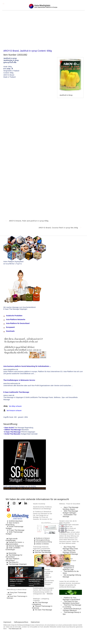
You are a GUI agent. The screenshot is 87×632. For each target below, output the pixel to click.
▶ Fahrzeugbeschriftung (42, 540)
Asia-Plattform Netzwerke (15, 319)
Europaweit (10, 327)
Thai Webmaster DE (15, 628)
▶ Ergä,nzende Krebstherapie (11, 539)
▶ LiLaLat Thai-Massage (41, 550)
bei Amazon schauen (14, 410)
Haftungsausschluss (21, 622)
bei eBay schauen (15, 406)
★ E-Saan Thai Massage (15, 530)
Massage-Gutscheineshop (68, 565)
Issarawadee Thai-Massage (70, 515)
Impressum (7, 622)
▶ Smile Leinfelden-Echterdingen (13, 548)
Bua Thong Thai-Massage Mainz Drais (70, 548)
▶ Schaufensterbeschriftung (43, 542)
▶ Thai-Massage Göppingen (17, 564)
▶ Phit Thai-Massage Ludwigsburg (40, 603)
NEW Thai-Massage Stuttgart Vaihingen (70, 512)
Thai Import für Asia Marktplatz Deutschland (71, 602)
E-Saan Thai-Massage (12, 432)
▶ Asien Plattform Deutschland (12, 559)
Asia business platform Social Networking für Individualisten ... (27, 366)
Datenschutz (35, 622)
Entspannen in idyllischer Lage (68, 568)
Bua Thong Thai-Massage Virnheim (69, 551)
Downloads (10, 331)
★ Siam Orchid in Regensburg (12, 524)
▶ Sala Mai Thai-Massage (42, 552)
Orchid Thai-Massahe (12, 434)
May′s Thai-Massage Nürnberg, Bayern (70, 508)
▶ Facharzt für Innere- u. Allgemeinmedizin (15, 543)
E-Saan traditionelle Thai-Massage (16, 392)
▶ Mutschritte (11, 553)
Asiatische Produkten (14, 316)
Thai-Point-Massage (71, 554)
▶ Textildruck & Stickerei (42, 538)
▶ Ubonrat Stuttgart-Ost (15, 546)
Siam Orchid (9, 428)
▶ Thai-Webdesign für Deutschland (14, 556)
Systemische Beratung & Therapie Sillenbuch (72, 609)
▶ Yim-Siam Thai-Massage (42, 610)
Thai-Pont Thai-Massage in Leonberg (72, 606)
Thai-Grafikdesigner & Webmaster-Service (19, 380)
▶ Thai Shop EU (12, 562)
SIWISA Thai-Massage (12, 430)
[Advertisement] (43, 30)
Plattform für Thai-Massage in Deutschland (71, 598)
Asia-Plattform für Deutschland (17, 323)
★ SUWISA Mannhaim (15, 521)
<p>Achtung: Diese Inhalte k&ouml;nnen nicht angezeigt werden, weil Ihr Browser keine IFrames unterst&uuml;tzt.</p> (43, 158)
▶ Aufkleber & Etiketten (41, 544)
